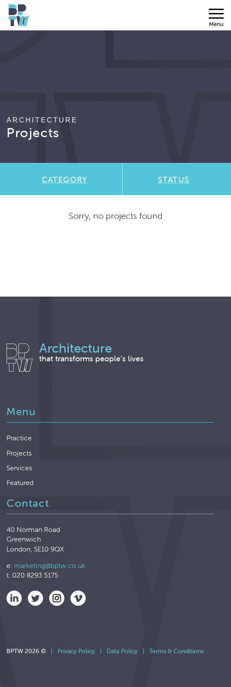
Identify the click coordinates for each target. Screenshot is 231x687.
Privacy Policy (76, 651)
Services (19, 467)
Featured (20, 482)
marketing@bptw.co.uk (49, 565)
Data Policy (122, 651)
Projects (19, 453)
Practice (19, 437)
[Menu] (216, 17)
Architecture (42, 120)
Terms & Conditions (176, 651)
